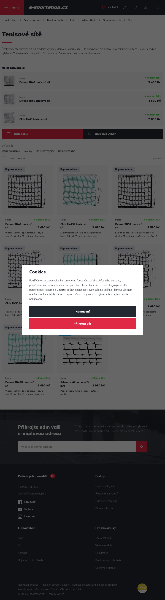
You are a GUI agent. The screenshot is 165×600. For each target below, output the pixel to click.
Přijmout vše (82, 323)
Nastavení (82, 311)
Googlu (61, 290)
